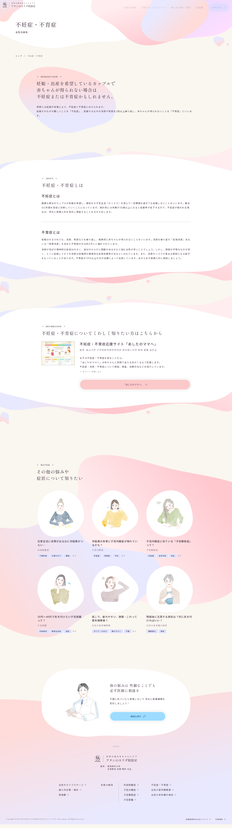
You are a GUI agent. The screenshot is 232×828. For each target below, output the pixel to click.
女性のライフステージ (149, 7)
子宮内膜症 (130, 793)
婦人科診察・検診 (177, 7)
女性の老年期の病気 (162, 798)
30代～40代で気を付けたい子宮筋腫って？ (60, 621)
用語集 (195, 7)
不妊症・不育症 (160, 788)
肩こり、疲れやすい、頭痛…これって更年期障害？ (115, 621)
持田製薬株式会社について (197, 823)
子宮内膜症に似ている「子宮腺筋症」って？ (169, 543)
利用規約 (219, 823)
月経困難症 (130, 788)
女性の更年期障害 (161, 793)
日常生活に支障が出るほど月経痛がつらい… (61, 543)
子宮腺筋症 (130, 798)
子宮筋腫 (129, 803)
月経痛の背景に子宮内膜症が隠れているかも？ (115, 543)
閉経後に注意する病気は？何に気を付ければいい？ (169, 621)
